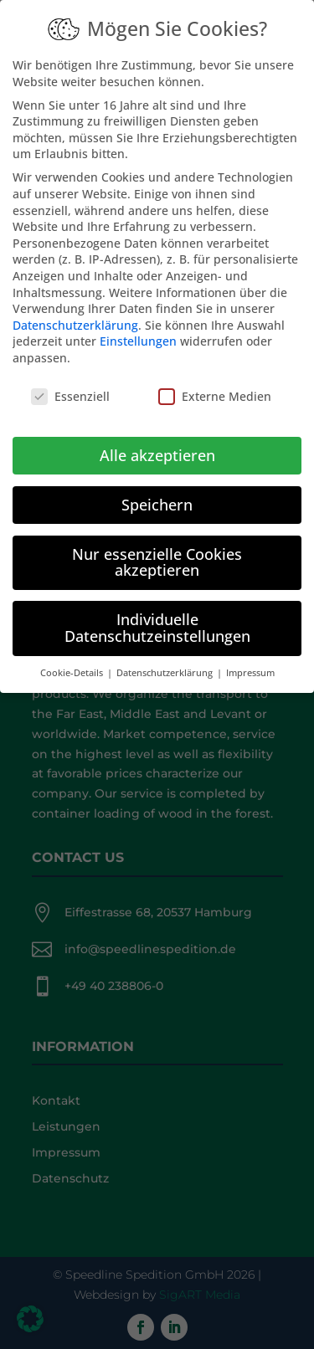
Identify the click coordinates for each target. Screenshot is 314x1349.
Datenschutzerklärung (75, 311)
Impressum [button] (250, 658)
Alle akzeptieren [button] (157, 441)
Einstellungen (138, 328)
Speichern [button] (157, 490)
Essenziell (70, 382)
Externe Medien (214, 382)
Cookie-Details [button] (73, 658)
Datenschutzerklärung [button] (165, 658)
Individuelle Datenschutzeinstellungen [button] (157, 613)
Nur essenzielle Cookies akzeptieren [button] (157, 548)
